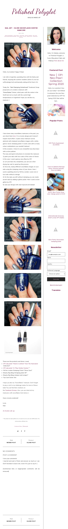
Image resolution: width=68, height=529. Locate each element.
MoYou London (28, 35)
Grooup (11, 390)
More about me (59, 61)
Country (49, 264)
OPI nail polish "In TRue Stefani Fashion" (16, 368)
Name (49, 258)
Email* (49, 251)
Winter (21, 37)
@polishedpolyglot (56, 285)
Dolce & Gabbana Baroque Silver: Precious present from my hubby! (56, 168)
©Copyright (25, 426)
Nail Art (35, 35)
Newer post (11, 442)
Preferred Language (53, 270)
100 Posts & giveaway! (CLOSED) (56, 144)
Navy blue (19, 36)
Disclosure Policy (18, 426)
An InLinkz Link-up (9, 411)
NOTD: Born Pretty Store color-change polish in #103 (56, 193)
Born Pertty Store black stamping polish (56, 240)
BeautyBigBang (9, 35)
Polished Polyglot (34, 11)
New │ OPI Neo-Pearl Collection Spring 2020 (56, 79)
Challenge (16, 35)
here (14, 136)
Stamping (35, 36)
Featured (22, 35)
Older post (31, 442)
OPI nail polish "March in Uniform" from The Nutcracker (20, 364)
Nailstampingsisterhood (10, 36)
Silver (24, 36)
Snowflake (29, 36)
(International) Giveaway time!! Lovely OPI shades (56, 217)
